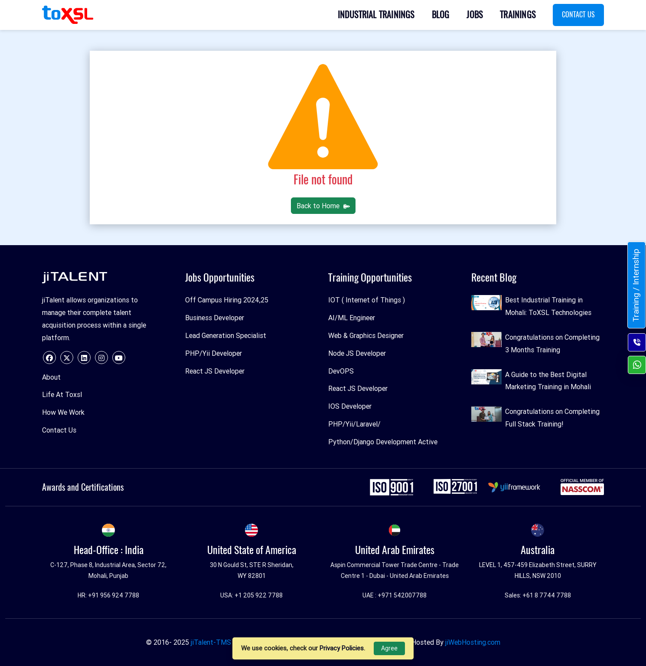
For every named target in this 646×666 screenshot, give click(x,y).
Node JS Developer (357, 353)
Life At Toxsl (62, 394)
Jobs (475, 14)
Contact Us (578, 14)
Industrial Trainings (376, 14)
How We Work (63, 412)
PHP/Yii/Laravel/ (354, 424)
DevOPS (341, 371)
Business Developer (214, 317)
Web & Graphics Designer (366, 335)
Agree (389, 648)
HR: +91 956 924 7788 (108, 595)
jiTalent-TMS (211, 642)
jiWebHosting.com (472, 642)
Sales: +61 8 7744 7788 (538, 595)
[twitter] (66, 357)
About (51, 377)
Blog (441, 14)
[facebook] (49, 357)
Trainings (517, 14)
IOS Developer (350, 406)
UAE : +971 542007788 (394, 595)
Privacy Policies (342, 648)
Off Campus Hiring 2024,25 (226, 299)
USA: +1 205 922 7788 (251, 595)
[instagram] (101, 357)
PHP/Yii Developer (213, 353)
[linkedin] (84, 357)
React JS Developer (215, 371)
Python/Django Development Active (382, 441)
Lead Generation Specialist (225, 335)
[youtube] (118, 357)
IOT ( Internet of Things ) (366, 299)
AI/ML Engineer (351, 317)
